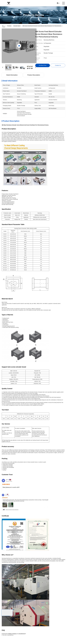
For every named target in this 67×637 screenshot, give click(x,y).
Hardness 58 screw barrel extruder (19, 440)
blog (28, 601)
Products (9, 25)
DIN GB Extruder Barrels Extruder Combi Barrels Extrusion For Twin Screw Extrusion (17, 577)
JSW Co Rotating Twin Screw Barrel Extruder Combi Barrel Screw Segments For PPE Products (50, 545)
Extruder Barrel (17, 25)
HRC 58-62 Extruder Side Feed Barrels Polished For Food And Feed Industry (50, 577)
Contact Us (29, 604)
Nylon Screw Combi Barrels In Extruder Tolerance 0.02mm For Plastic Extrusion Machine (50, 483)
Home (3, 26)
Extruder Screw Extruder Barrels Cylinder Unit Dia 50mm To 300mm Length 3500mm (17, 545)
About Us (29, 592)
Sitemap (11, 614)
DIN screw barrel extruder (39, 440)
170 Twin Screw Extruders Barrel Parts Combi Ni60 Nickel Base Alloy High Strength (50, 514)
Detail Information (12, 75)
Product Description (33, 75)
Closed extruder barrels (9, 444)
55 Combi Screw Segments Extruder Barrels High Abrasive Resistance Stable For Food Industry (17, 514)
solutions (29, 598)
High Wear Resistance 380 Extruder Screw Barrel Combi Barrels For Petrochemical (17, 483)
